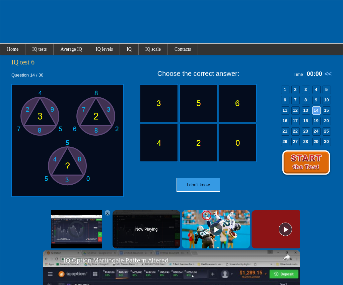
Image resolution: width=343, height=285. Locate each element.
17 (295, 120)
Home (12, 49)
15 (326, 110)
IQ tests (39, 49)
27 (295, 141)
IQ (129, 49)
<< (328, 73)
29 (316, 141)
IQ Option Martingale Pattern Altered (116, 260)
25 (326, 131)
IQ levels (104, 49)
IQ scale (153, 49)
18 (305, 120)
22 (295, 131)
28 (305, 141)
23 (305, 131)
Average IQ (71, 49)
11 (284, 110)
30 (326, 141)
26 (284, 141)
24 (316, 131)
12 (295, 110)
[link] (53, 261)
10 (326, 99)
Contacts (183, 49)
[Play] (216, 229)
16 (284, 120)
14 (316, 110)
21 (284, 131)
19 (316, 120)
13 (305, 110)
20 (326, 120)
